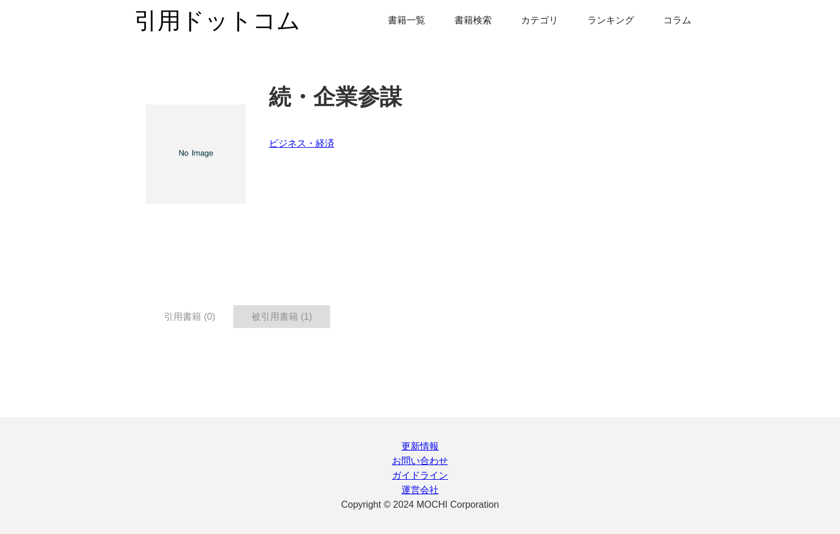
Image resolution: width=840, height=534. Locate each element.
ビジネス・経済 (301, 143)
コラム (677, 20)
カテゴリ (539, 20)
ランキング (610, 20)
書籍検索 (473, 20)
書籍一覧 (406, 20)
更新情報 (420, 446)
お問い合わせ (420, 461)
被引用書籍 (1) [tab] (281, 317)
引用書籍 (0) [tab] (189, 317)
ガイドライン (420, 475)
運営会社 (420, 490)
